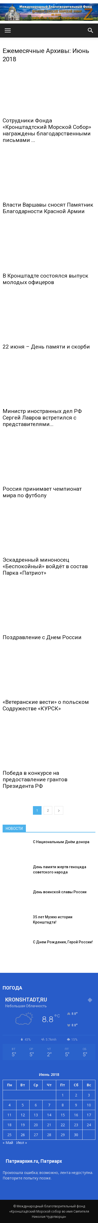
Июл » (21, 1142)
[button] (90, 30)
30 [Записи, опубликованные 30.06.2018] (76, 1134)
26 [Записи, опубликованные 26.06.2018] (23, 1134)
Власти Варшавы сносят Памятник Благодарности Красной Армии (48, 208)
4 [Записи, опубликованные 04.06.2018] (9, 1104)
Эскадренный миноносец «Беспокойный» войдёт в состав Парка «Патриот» (45, 566)
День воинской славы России (60, 892)
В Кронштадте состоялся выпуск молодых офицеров (45, 279)
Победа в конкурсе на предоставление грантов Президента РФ (35, 779)
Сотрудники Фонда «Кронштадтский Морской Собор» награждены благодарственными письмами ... (47, 130)
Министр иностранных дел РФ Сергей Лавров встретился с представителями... (42, 417)
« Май (8, 1142)
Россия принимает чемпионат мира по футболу (42, 492)
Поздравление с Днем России (42, 637)
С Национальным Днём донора (61, 842)
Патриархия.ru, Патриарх (34, 1161)
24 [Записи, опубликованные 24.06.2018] (89, 1124)
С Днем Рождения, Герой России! (63, 942)
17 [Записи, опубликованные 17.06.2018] (89, 1114)
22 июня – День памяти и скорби (46, 347)
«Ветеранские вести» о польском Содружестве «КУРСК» (46, 705)
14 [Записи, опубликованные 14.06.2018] (49, 1114)
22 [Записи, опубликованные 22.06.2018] (63, 1124)
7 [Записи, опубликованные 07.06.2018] (49, 1104)
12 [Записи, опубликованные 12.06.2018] (23, 1114)
